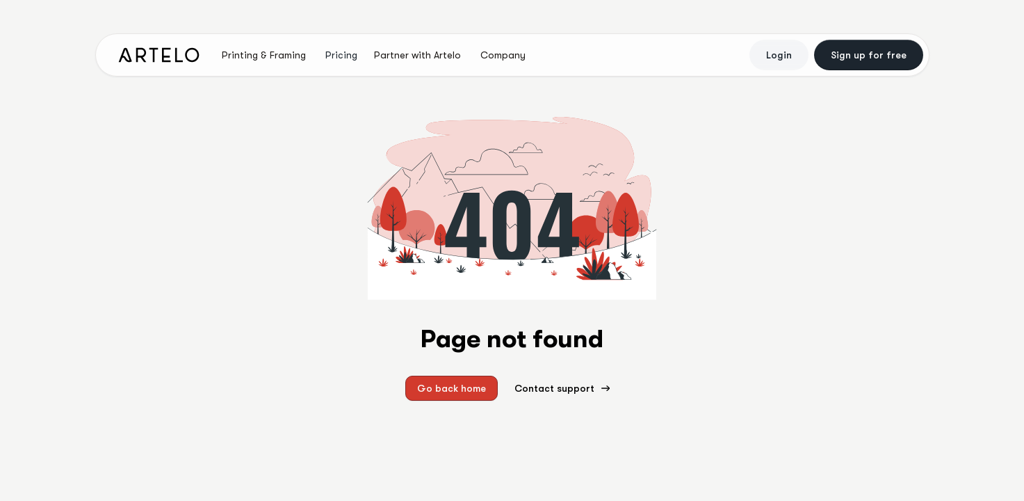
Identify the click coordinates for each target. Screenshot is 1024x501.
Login (779, 55)
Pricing (341, 55)
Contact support (562, 388)
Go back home (451, 388)
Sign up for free (869, 55)
